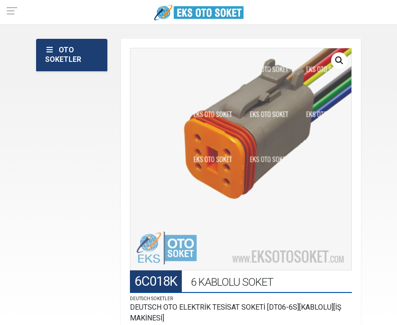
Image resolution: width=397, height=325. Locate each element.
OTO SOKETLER (63, 55)
